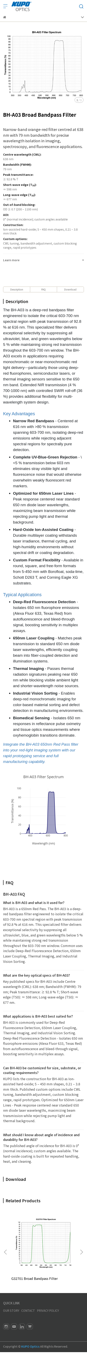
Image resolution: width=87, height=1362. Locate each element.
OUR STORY (11, 1310)
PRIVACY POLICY (48, 1310)
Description (16, 289)
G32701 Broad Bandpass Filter (34, 1278)
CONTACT (28, 1310)
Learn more (11, 260)
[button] (81, 1252)
